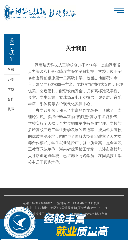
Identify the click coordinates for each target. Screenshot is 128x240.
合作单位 (11, 100)
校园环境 (11, 110)
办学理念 (11, 80)
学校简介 (11, 71)
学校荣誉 (11, 90)
